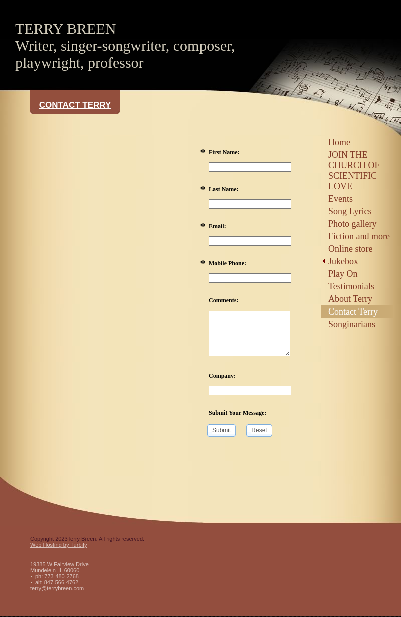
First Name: (224, 152)
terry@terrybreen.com (57, 588)
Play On (343, 274)
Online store (350, 249)
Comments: (223, 300)
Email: (217, 226)
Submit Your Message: (237, 412)
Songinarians (351, 324)
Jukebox (343, 261)
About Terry (350, 299)
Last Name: (224, 189)
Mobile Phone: (227, 263)
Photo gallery (352, 224)
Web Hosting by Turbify (58, 545)
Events (340, 199)
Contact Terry (353, 311)
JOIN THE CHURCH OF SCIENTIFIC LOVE (354, 170)
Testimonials (351, 286)
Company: (222, 375)
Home (339, 142)
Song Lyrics (350, 211)
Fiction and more (359, 236)
